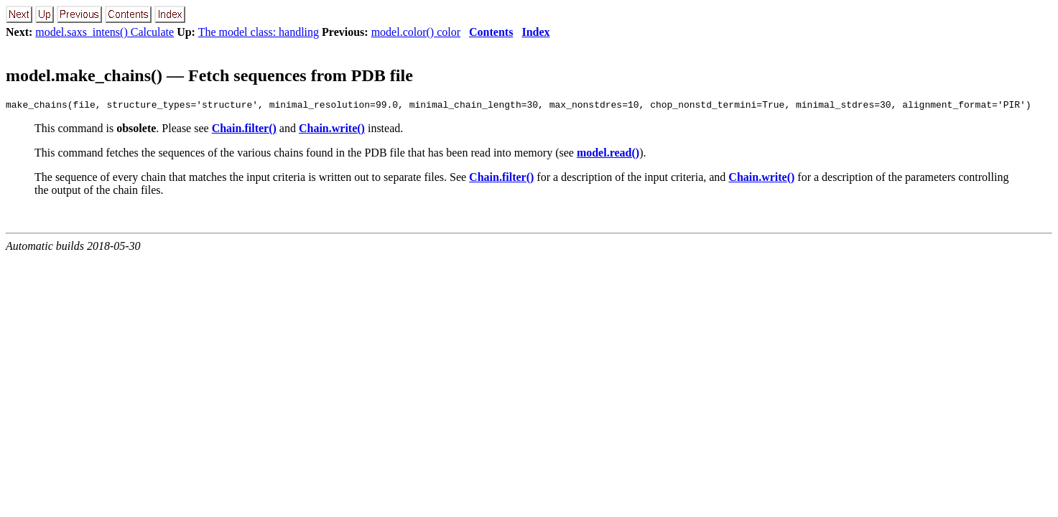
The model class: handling (258, 32)
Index (535, 32)
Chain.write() (332, 130)
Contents (491, 32)
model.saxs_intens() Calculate (104, 32)
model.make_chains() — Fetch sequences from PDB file (209, 75)
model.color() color (415, 32)
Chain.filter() (244, 130)
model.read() (608, 155)
